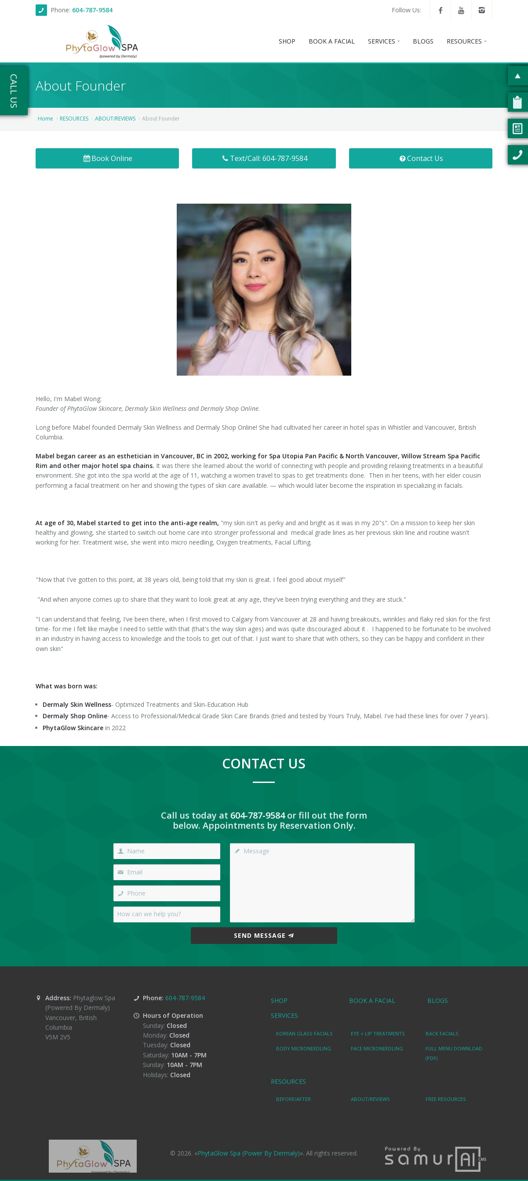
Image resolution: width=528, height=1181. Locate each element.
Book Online (107, 158)
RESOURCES (74, 118)
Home (45, 118)
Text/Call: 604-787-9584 (264, 158)
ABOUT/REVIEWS (115, 118)
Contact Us (421, 158)
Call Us (14, 91)
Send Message (264, 935)
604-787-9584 (92, 10)
